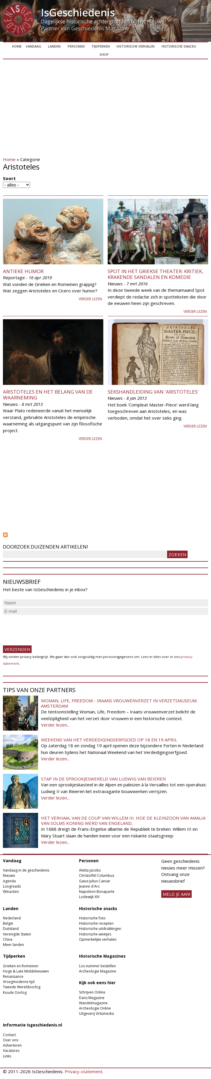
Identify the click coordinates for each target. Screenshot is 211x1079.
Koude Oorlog (15, 992)
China (7, 939)
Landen (54, 46)
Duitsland (11, 928)
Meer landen (13, 944)
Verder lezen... (55, 725)
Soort (9, 178)
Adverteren (12, 1045)
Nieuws (9, 875)
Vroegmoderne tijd (19, 981)
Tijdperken (101, 46)
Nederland (12, 918)
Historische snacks (179, 46)
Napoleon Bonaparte (96, 891)
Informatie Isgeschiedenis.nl (32, 1025)
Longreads (12, 886)
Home (17, 46)
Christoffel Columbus (96, 875)
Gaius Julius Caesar (94, 881)
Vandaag (33, 46)
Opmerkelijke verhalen (97, 939)
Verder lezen (90, 298)
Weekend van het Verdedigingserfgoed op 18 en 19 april (109, 740)
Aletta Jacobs (90, 870)
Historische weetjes (95, 934)
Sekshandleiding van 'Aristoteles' (153, 391)
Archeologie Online (95, 1008)
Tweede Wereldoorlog (21, 986)
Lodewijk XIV (89, 896)
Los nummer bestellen (97, 965)
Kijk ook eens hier (97, 982)
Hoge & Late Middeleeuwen (26, 971)
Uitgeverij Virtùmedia (96, 1013)
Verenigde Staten (17, 934)
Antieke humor (23, 271)
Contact (9, 1034)
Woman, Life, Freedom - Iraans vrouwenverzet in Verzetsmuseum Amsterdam (119, 703)
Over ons (10, 1040)
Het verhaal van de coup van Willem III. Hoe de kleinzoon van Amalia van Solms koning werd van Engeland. (123, 820)
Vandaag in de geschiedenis (26, 870)
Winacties (11, 891)
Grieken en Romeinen (20, 965)
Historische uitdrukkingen (100, 928)
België (8, 923)
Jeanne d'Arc (89, 886)
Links (7, 1056)
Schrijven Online (92, 992)
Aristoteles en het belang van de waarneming (48, 394)
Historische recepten (96, 923)
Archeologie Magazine (97, 971)
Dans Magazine (91, 997)
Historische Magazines (102, 956)
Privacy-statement (83, 1071)
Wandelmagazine (93, 1003)
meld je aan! (176, 894)
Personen (76, 46)
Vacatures (11, 1050)
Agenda (9, 881)
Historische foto (92, 918)
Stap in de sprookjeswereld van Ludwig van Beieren (103, 779)
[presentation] (47, 627)
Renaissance (13, 976)
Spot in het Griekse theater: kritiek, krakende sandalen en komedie (155, 274)
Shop (104, 54)
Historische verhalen (135, 46)
